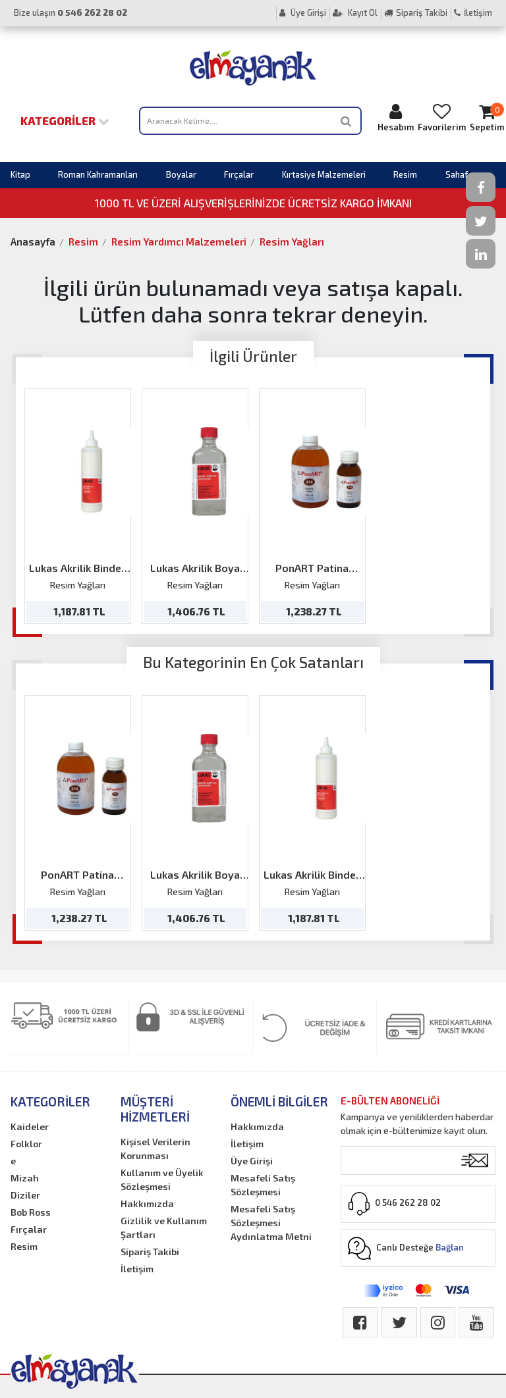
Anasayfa (33, 241)
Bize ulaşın (70, 12)
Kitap (20, 174)
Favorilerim (442, 117)
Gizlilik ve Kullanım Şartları (164, 1227)
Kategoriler (64, 120)
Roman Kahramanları (98, 174)
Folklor (26, 1143)
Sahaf (456, 174)
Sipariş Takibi (415, 12)
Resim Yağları (292, 241)
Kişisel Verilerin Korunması (155, 1148)
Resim (405, 174)
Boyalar (181, 174)
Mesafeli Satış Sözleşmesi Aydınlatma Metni (271, 1222)
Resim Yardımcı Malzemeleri (178, 241)
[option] (77, 506)
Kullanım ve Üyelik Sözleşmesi (162, 1179)
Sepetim (487, 117)
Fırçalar (239, 174)
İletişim (473, 12)
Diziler (25, 1195)
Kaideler (30, 1126)
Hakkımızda (147, 1203)
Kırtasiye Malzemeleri (324, 174)
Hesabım (396, 117)
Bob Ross (31, 1212)
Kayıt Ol (355, 12)
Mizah (25, 1177)
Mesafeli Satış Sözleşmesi (263, 1184)
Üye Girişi (302, 12)
